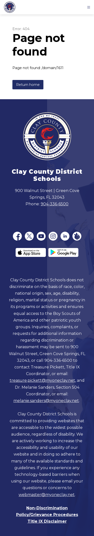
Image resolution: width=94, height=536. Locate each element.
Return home (28, 84)
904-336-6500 (54, 204)
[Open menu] (89, 7)
